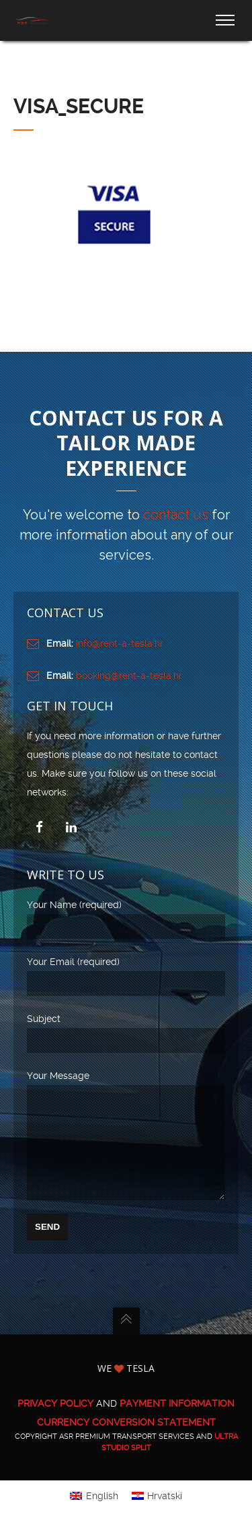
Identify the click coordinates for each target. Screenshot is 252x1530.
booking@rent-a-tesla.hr (129, 675)
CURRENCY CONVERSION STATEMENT (126, 1442)
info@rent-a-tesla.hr (119, 643)
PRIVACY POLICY (55, 1423)
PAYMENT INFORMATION (177, 1423)
